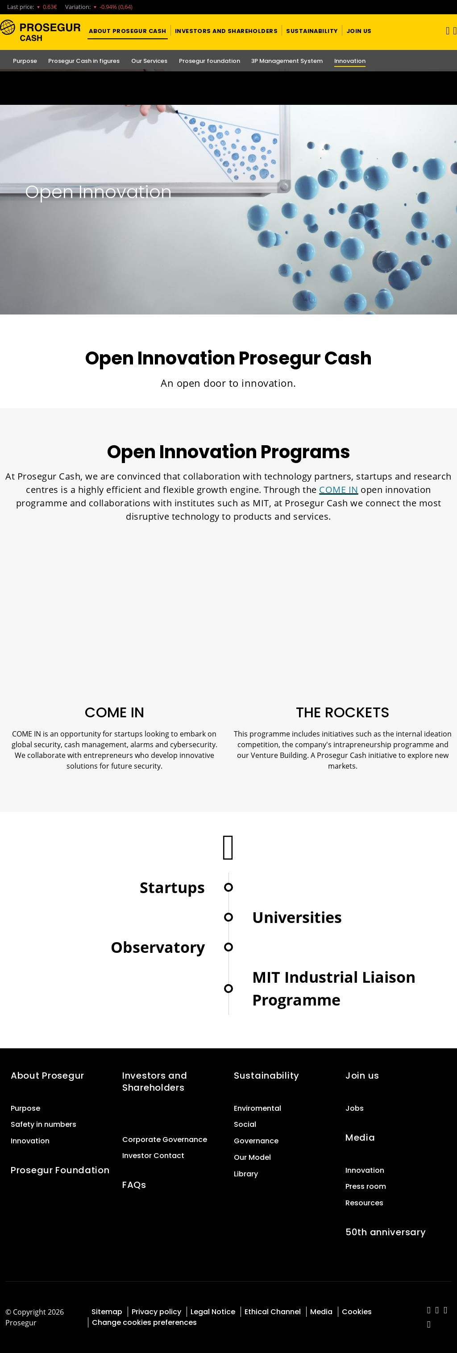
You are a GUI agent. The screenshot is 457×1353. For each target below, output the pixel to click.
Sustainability (266, 1075)
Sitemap (106, 1312)
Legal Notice (213, 1312)
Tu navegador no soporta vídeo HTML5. (228, 88)
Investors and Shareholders (154, 1081)
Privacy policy (156, 1312)
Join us (362, 1075)
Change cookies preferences (144, 1322)
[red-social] (429, 1311)
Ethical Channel (273, 1312)
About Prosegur (47, 1075)
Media (360, 1137)
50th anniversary (385, 1232)
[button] (127, 30)
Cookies (357, 1312)
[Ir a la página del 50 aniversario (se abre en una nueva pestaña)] (228, 88)
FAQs (134, 1185)
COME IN (338, 490)
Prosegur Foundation (60, 1170)
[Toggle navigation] (445, 30)
